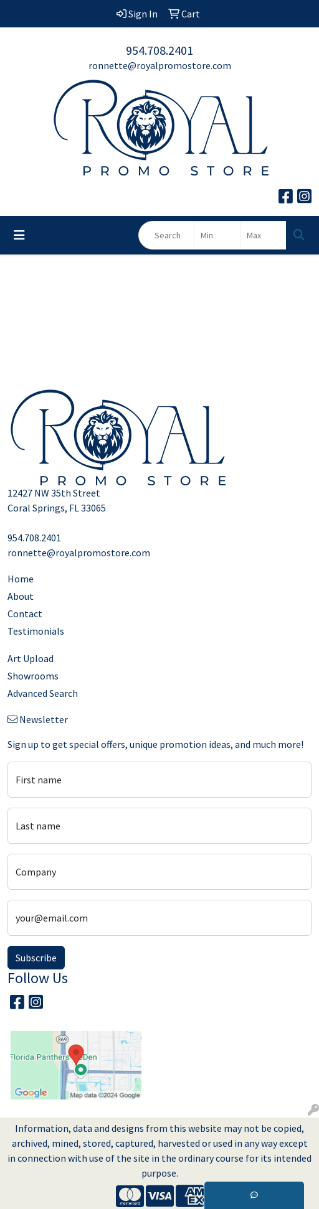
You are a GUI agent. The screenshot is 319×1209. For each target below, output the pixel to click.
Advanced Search (42, 693)
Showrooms (33, 676)
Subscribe (36, 957)
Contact (24, 613)
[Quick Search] (166, 235)
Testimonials (35, 631)
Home (20, 578)
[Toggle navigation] (19, 235)
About (20, 596)
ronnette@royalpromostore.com (159, 65)
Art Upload (30, 658)
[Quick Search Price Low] (217, 235)
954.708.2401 (159, 50)
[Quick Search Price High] (263, 235)
